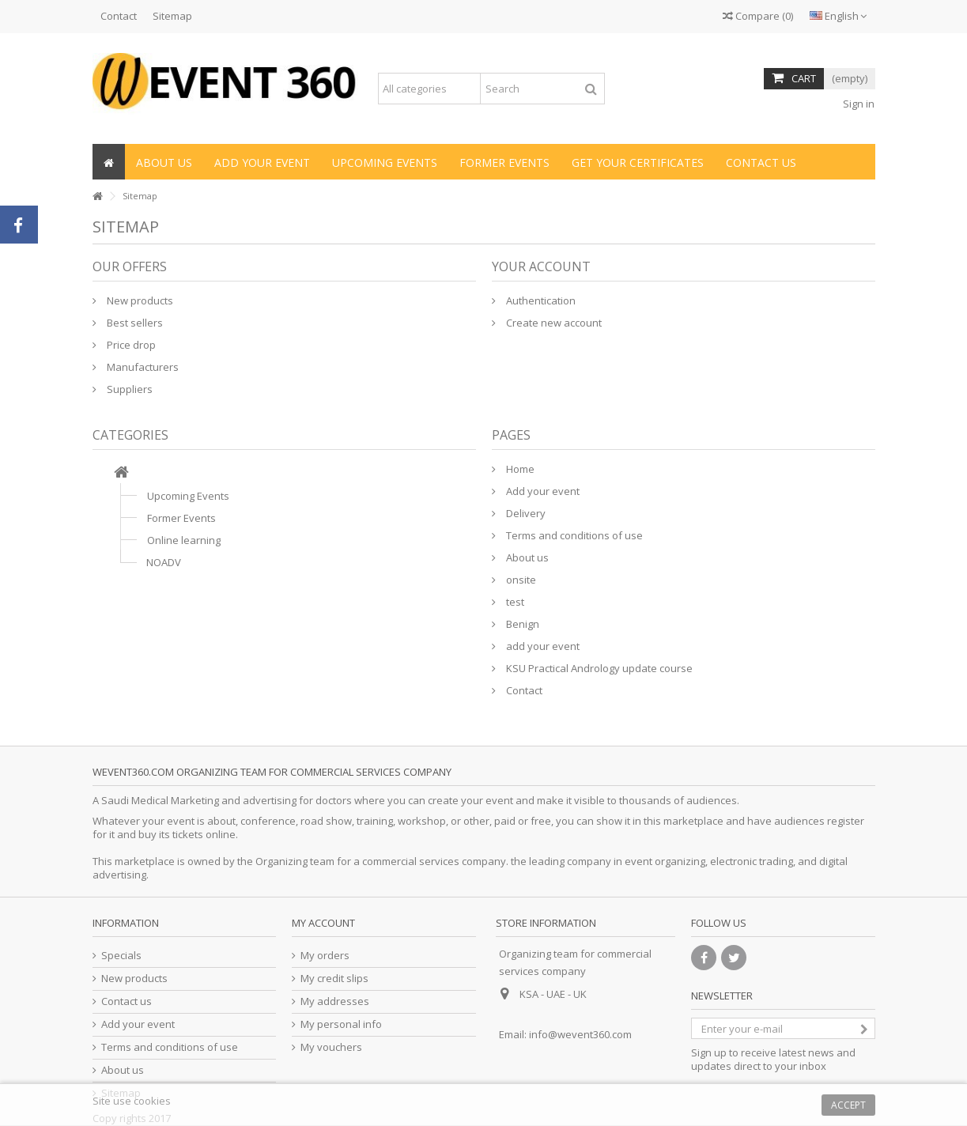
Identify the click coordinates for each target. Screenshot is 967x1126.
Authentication (540, 300)
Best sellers (133, 323)
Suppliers (128, 389)
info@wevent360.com (580, 1034)
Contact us (126, 1001)
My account (323, 923)
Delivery (525, 513)
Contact (118, 16)
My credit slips (334, 978)
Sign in (857, 103)
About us (526, 557)
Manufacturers (141, 367)
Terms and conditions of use (573, 535)
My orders (324, 955)
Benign (521, 624)
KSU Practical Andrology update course (598, 668)
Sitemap (172, 16)
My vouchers (331, 1047)
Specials (121, 955)
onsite (520, 579)
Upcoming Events (188, 496)
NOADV (163, 562)
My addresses (334, 1001)
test (514, 602)
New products (138, 300)
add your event (542, 646)
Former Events (181, 518)
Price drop (130, 345)
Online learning (184, 540)
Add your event (542, 491)
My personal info (341, 1024)
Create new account (553, 323)
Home (519, 469)
